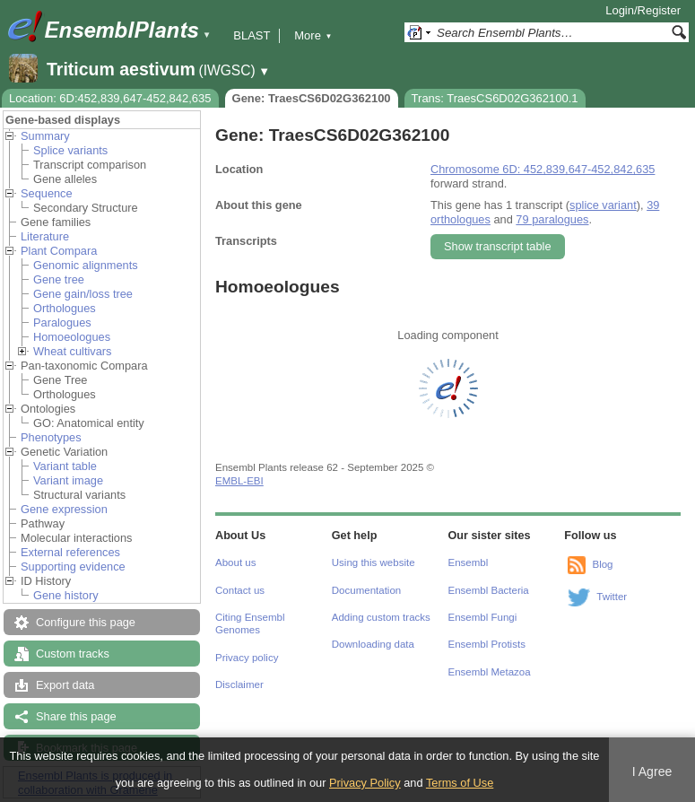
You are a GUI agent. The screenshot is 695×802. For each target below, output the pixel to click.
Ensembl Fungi (482, 617)
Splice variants (70, 150)
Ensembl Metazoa (489, 672)
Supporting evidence (73, 566)
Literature (45, 236)
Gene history (66, 595)
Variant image (68, 480)
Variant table (65, 466)
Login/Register (643, 10)
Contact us (240, 590)
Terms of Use (459, 782)
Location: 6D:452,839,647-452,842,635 (110, 98)
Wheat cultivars (72, 351)
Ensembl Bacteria (488, 590)
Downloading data (373, 644)
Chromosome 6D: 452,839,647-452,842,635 (542, 169)
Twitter (611, 596)
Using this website (373, 562)
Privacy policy (246, 657)
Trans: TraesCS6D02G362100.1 (495, 98)
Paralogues (62, 322)
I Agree (652, 771)
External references (70, 552)
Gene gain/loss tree (83, 294)
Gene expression (64, 509)
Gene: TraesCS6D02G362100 (311, 98)
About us (235, 562)
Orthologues (64, 308)
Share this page (76, 716)
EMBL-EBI (239, 480)
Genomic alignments (85, 265)
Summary (45, 136)
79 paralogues (552, 219)
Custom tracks (72, 653)
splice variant (603, 205)
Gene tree (58, 279)
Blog (602, 564)
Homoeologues (71, 337)
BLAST (251, 35)
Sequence (47, 193)
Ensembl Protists (487, 644)
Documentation (366, 590)
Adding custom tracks (381, 617)
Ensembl (468, 562)
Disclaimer (239, 684)
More (313, 35)
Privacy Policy (365, 782)
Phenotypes (51, 437)
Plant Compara (59, 250)
